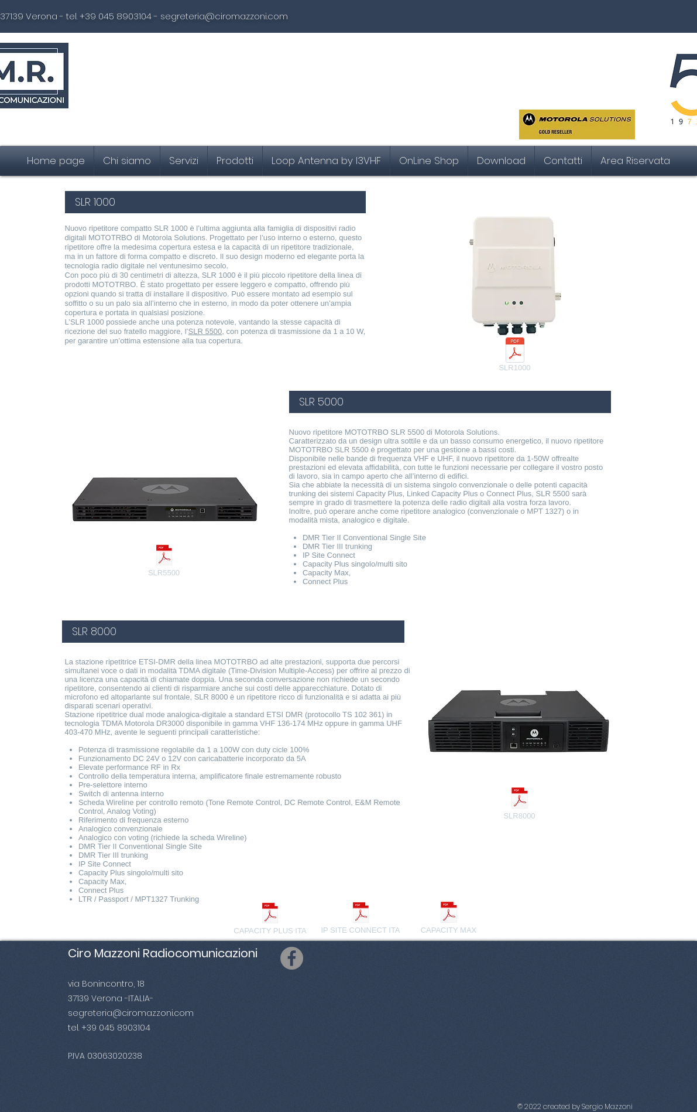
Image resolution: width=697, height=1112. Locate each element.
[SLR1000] (515, 356)
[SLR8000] (519, 804)
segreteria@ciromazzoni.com (224, 16)
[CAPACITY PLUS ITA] (270, 919)
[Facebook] (291, 958)
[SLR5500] (164, 562)
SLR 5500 (205, 331)
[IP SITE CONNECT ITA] (361, 919)
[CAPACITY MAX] (449, 919)
